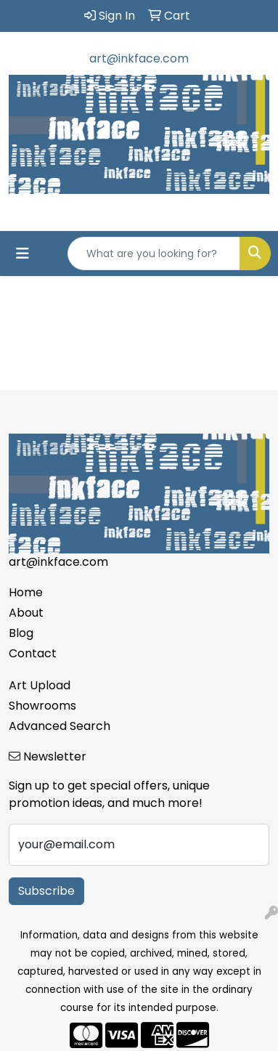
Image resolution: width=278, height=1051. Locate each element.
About (26, 612)
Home (26, 592)
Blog (21, 633)
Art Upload (39, 685)
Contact (33, 653)
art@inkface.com (139, 58)
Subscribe (46, 890)
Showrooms (42, 705)
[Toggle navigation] (22, 253)
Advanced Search (59, 726)
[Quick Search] (154, 253)
